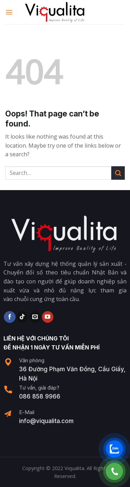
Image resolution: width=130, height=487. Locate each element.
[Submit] (118, 173)
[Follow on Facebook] (9, 317)
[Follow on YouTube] (47, 317)
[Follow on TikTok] (22, 317)
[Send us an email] (35, 317)
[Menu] (9, 11)
